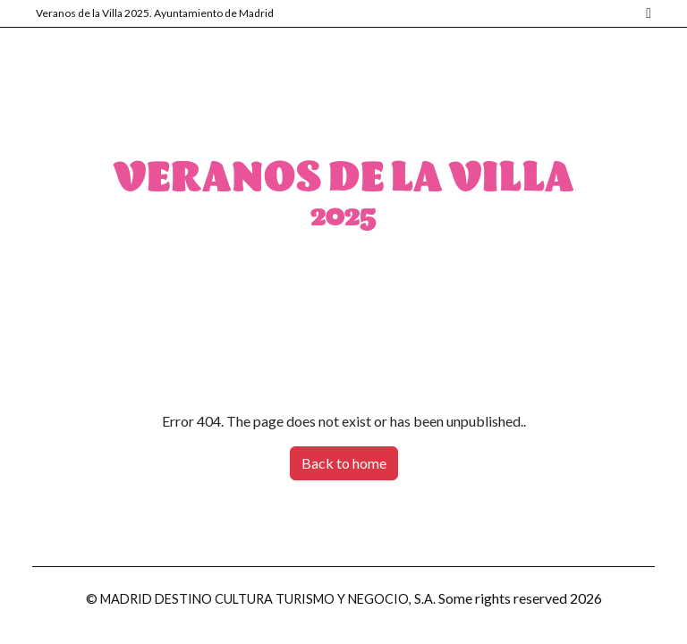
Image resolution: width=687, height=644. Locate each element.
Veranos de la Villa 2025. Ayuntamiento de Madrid (155, 13)
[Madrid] (645, 13)
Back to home (343, 462)
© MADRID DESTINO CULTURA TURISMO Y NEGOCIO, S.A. (261, 598)
